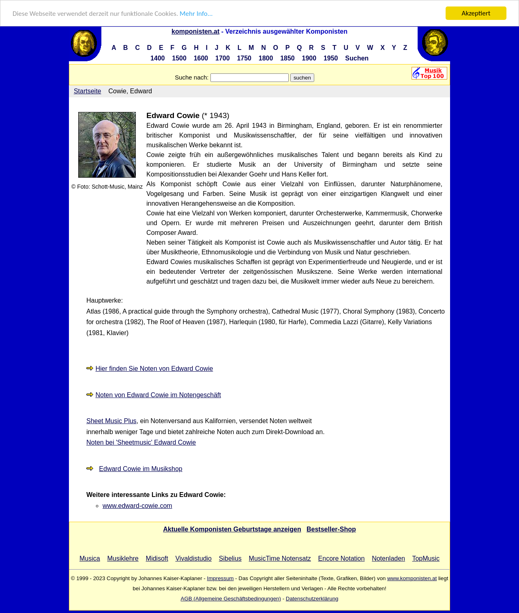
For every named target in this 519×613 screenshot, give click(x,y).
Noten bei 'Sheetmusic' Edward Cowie (141, 442)
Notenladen (388, 558)
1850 (287, 58)
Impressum (220, 578)
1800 (266, 58)
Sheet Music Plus (111, 420)
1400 (157, 58)
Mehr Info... (196, 13)
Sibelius (230, 558)
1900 (309, 58)
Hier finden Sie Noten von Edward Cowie (154, 368)
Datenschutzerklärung (312, 598)
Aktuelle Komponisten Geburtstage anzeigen (232, 528)
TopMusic (426, 558)
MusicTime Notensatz (280, 558)
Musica (89, 558)
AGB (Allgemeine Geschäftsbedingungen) (231, 598)
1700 (222, 58)
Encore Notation (341, 558)
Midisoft (157, 558)
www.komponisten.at (412, 578)
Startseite (87, 91)
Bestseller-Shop (331, 528)
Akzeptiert (476, 13)
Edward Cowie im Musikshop (140, 468)
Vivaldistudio (193, 558)
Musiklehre (122, 558)
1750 (244, 58)
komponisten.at (195, 31)
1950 (331, 58)
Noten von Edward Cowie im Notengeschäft (158, 394)
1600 (201, 58)
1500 (179, 58)
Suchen (357, 58)
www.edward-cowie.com (137, 505)
